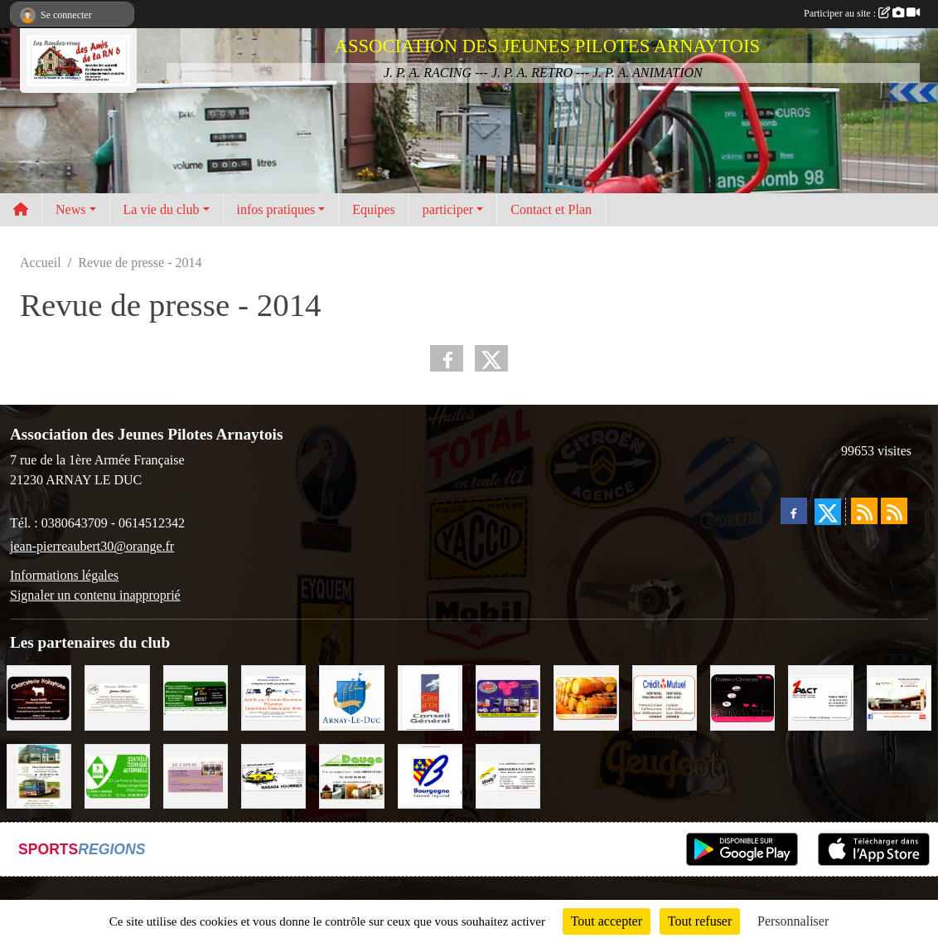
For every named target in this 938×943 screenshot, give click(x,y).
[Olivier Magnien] (586, 696)
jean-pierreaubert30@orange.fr (92, 546)
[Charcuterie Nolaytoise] (39, 696)
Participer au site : (862, 13)
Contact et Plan (551, 209)
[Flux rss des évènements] (894, 511)
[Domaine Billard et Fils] (117, 696)
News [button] (70, 209)
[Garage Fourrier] (273, 775)
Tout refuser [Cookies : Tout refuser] (700, 921)
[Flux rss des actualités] (864, 511)
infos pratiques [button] (276, 209)
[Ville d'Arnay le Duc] (351, 696)
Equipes (373, 209)
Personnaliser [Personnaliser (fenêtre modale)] (793, 921)
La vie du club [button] (161, 209)
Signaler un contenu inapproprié (95, 595)
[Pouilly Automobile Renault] (899, 696)
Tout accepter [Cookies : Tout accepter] (606, 921)
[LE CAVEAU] (195, 775)
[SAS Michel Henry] (195, 696)
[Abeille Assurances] (508, 775)
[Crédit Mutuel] (664, 696)
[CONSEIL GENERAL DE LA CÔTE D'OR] (430, 696)
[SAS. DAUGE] (351, 775)
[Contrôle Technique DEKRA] (117, 775)
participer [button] (448, 209)
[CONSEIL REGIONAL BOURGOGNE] (430, 775)
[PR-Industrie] (273, 696)
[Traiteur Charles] (742, 696)
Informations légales (64, 575)
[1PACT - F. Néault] (820, 696)
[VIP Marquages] (508, 696)
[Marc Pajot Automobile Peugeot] (39, 775)
